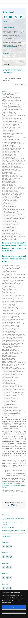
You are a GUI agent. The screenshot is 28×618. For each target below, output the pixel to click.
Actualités (11, 495)
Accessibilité (9, 73)
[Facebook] (3, 546)
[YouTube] (7, 546)
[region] (14, 604)
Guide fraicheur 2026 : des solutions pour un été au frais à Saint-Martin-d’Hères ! (14, 531)
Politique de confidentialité (13, 71)
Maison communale (8, 27)
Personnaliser (14, 611)
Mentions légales (7, 69)
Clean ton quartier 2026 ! (8, 527)
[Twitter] (10, 567)
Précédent (17, 85)
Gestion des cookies (17, 69)
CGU (4, 71)
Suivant (23, 85)
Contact (5, 22)
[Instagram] (10, 546)
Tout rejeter (14, 615)
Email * (4, 57)
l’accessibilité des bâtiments (10, 46)
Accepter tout (14, 607)
